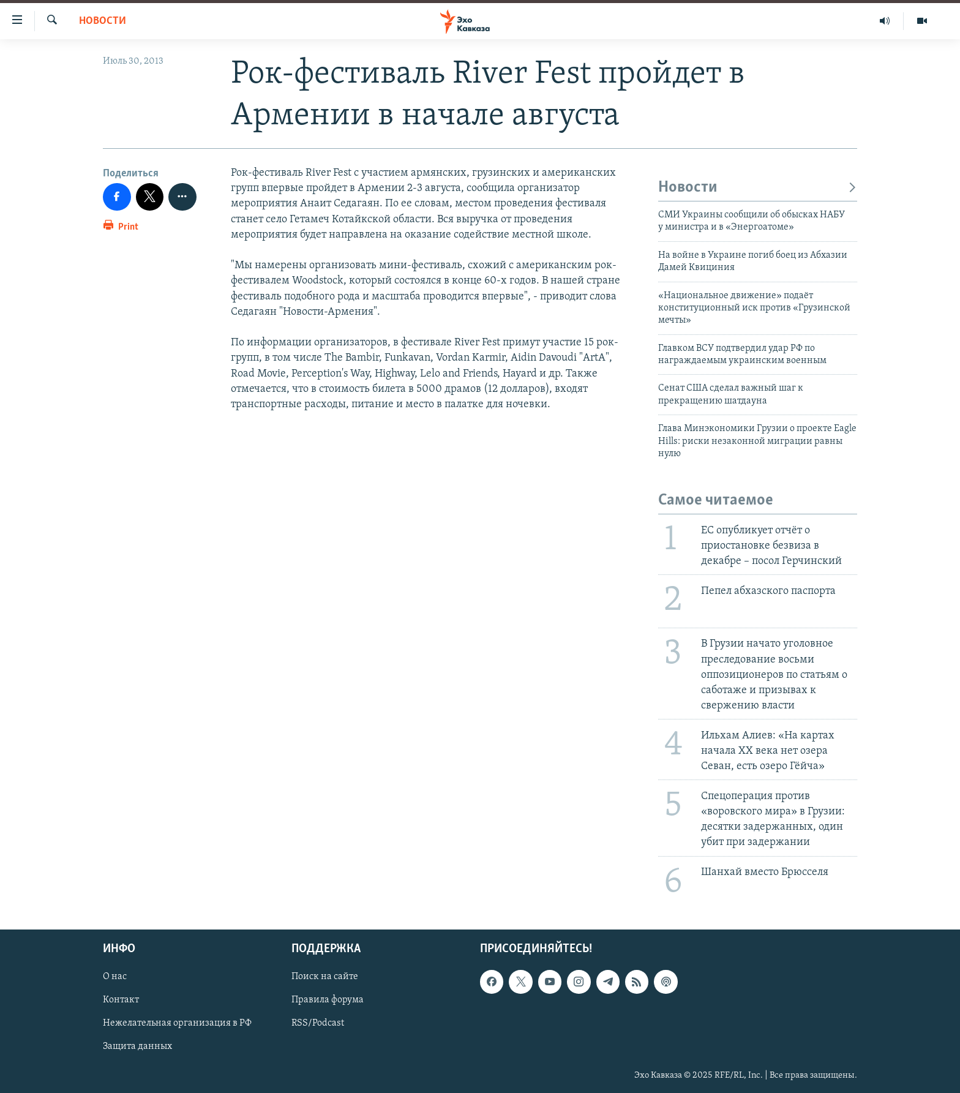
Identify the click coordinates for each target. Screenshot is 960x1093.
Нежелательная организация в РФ (177, 1024)
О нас (115, 977)
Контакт (121, 1000)
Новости (102, 21)
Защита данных (137, 1047)
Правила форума (327, 1000)
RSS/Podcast (317, 1024)
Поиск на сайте (324, 977)
